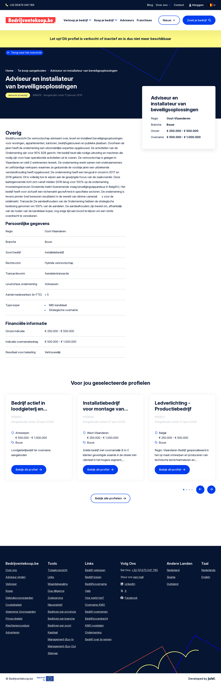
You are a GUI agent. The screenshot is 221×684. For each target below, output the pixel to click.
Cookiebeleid (14, 604)
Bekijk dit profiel (27, 469)
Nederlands (208, 570)
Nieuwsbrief (55, 604)
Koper (9, 591)
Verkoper (11, 584)
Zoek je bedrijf (197, 20)
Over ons (162, 5)
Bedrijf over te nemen (98, 639)
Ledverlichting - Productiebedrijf (173, 406)
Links (51, 577)
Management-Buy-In (61, 639)
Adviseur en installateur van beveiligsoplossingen (83, 70)
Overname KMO (95, 604)
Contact (179, 5)
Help (88, 591)
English (205, 577)
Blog (150, 5)
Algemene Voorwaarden (21, 611)
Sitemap (53, 653)
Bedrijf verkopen (95, 570)
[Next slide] (211, 489)
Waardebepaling (58, 584)
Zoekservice (55, 598)
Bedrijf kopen (93, 577)
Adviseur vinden (16, 577)
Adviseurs (127, 20)
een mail (138, 577)
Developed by (201, 678)
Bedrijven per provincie (62, 611)
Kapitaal (53, 632)
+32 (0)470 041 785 (21, 5)
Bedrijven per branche (61, 618)
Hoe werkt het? (94, 598)
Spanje (171, 577)
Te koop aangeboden (32, 70)
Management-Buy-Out (62, 646)
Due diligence (56, 591)
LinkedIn (130, 584)
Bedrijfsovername (96, 584)
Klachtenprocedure (17, 625)
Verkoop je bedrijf (76, 20)
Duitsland (172, 584)
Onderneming (93, 632)
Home (9, 70)
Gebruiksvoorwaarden (19, 598)
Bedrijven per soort (59, 625)
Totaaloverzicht (57, 570)
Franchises (144, 20)
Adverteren (13, 632)
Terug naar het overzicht (26, 52)
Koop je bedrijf (104, 20)
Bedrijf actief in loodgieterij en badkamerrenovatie (33, 406)
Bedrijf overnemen (96, 611)
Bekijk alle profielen (108, 498)
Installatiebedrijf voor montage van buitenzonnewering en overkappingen (108, 406)
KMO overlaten (94, 625)
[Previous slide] (200, 489)
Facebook (131, 598)
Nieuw (167, 20)
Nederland (173, 570)
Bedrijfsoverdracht (96, 618)
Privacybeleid (14, 618)
